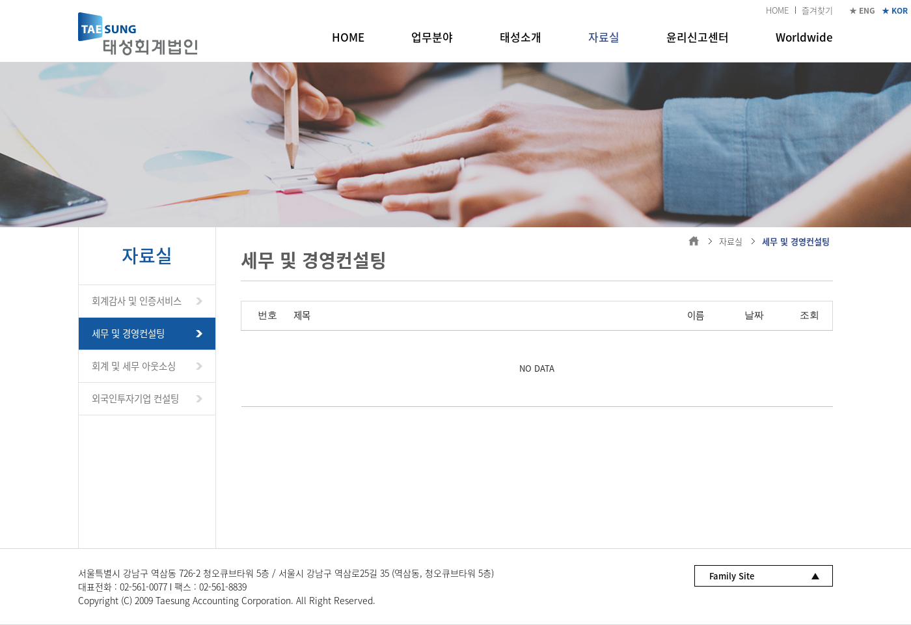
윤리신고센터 (697, 37)
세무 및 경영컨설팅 (128, 333)
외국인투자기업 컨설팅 (135, 398)
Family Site (731, 576)
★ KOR (895, 10)
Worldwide (804, 37)
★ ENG (862, 10)
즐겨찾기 (817, 10)
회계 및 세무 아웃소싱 (134, 366)
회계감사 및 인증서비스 (137, 301)
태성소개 (520, 37)
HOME (777, 10)
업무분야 (432, 37)
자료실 (603, 37)
